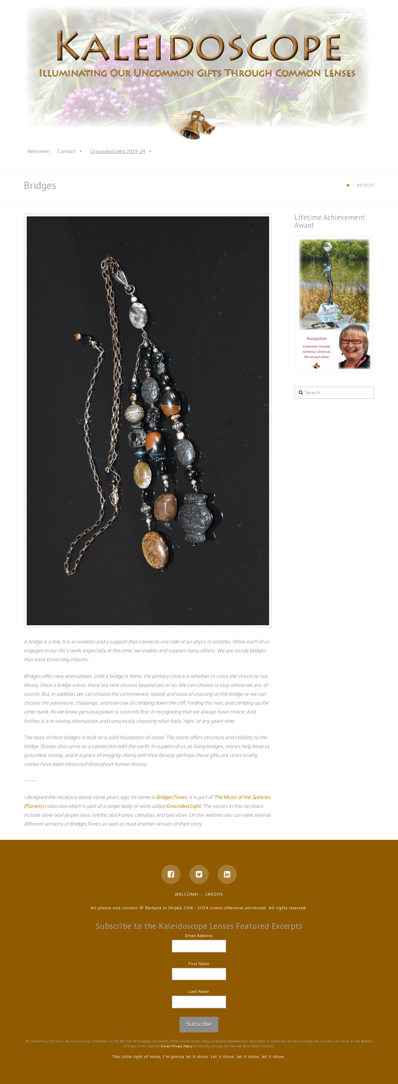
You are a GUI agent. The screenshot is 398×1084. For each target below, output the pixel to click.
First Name (199, 964)
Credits (214, 894)
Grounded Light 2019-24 (117, 151)
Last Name (199, 992)
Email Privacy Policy (176, 1046)
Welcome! (38, 151)
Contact (66, 151)
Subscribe (198, 1023)
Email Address (199, 936)
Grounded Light (183, 806)
